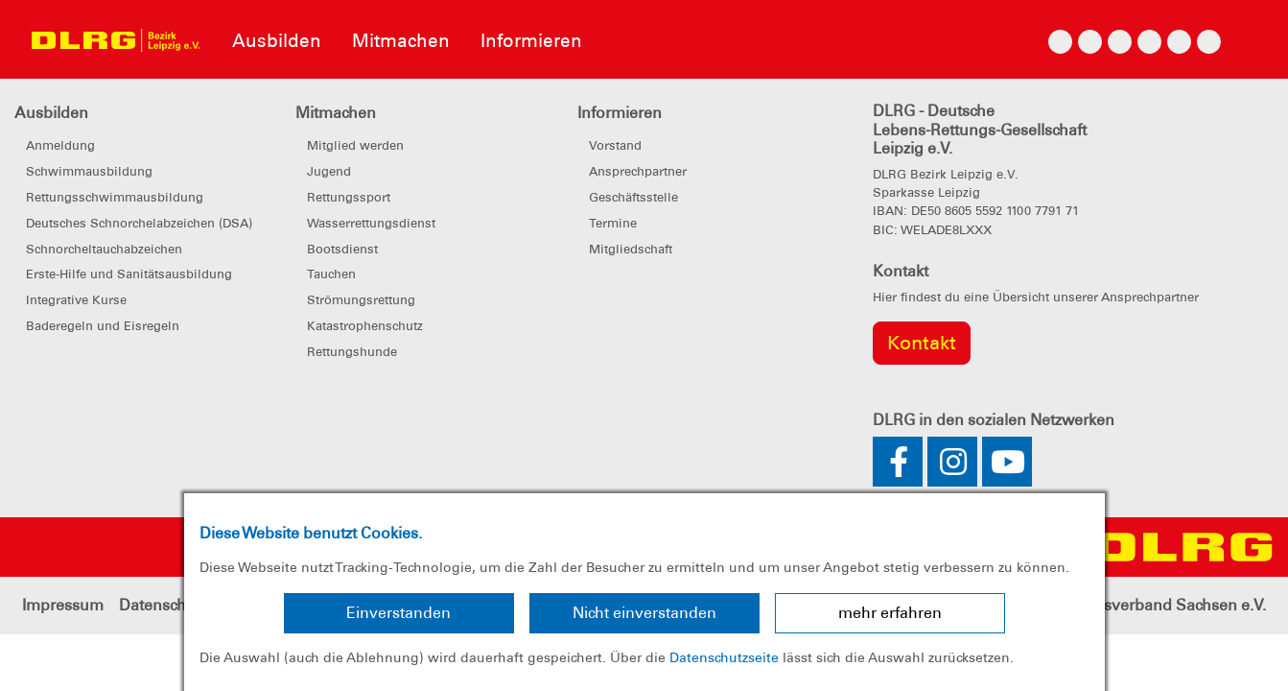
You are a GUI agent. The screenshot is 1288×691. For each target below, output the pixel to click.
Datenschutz (163, 605)
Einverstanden (398, 613)
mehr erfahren (890, 613)
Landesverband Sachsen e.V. (1162, 605)
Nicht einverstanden (644, 613)
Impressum (63, 605)
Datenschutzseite (724, 657)
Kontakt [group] (921, 342)
